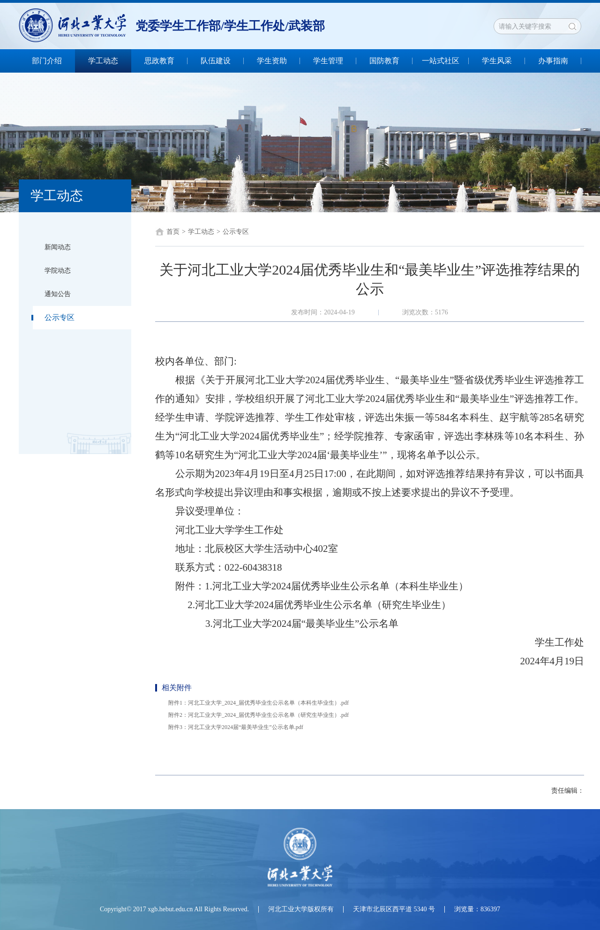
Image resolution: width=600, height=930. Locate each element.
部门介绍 (47, 61)
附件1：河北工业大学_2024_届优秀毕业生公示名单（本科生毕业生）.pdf (258, 702)
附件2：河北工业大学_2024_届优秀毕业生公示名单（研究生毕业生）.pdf (258, 715)
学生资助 (272, 61)
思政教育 (159, 61)
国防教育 (384, 61)
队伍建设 (216, 61)
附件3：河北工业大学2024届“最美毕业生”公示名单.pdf (235, 727)
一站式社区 (440, 61)
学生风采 (497, 61)
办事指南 (553, 61)
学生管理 (328, 61)
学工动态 (103, 61)
